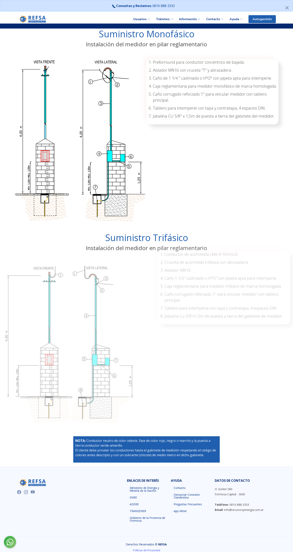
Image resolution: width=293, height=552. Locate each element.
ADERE (134, 504)
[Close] (287, 7)
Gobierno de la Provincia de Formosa (147, 519)
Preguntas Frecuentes (188, 504)
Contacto (180, 488)
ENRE (133, 497)
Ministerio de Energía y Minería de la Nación (144, 489)
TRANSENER (138, 511)
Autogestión (262, 19)
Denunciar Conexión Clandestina (187, 496)
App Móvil (180, 511)
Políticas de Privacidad (146, 550)
